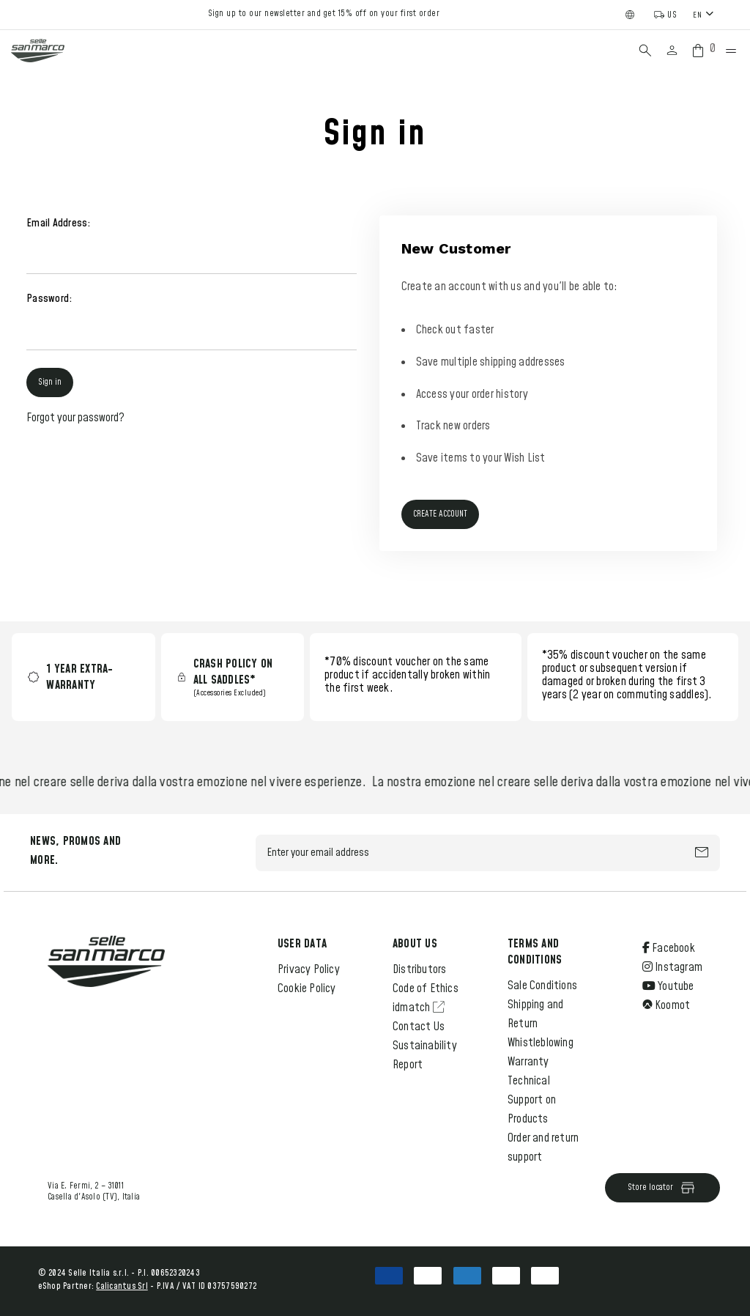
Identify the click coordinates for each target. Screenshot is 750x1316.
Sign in (50, 382)
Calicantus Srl (122, 1286)
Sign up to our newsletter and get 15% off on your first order (324, 14)
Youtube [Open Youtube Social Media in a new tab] (668, 986)
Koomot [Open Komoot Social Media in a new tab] (666, 1005)
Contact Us (419, 1027)
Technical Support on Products (532, 1100)
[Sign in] (672, 50)
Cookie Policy (307, 988)
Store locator (662, 1188)
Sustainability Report (425, 1055)
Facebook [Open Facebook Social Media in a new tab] (668, 948)
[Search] (645, 50)
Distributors (419, 969)
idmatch (419, 1007)
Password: (49, 298)
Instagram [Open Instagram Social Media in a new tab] (672, 967)
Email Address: (58, 223)
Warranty (528, 1062)
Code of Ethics (425, 988)
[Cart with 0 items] (701, 50)
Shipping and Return (535, 1014)
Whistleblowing (540, 1043)
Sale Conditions (542, 985)
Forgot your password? (75, 418)
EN (697, 15)
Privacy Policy (309, 969)
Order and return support (543, 1147)
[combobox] (705, 14)
